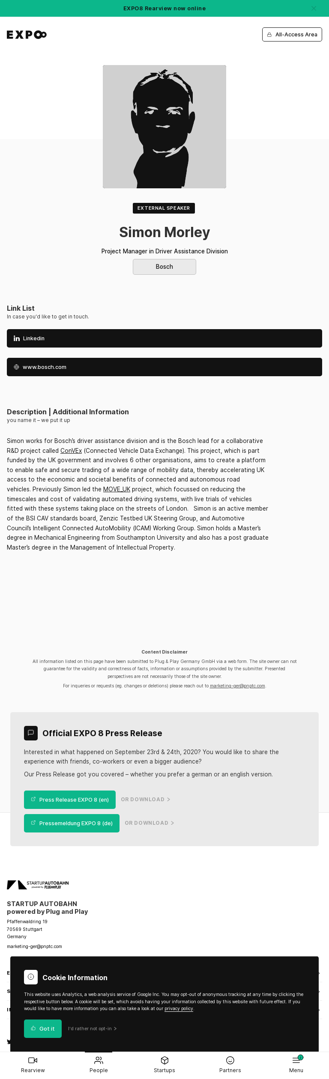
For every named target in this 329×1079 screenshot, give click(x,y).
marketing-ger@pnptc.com (237, 686)
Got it (43, 1028)
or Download (145, 799)
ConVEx (71, 450)
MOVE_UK (116, 489)
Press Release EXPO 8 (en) (70, 800)
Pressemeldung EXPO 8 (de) (72, 823)
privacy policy (178, 1008)
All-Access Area (292, 34)
